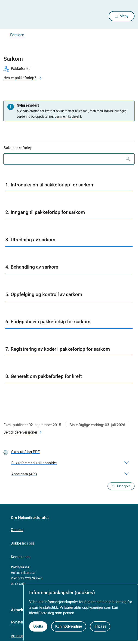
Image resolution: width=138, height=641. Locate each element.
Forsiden (17, 35)
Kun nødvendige (68, 626)
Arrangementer (23, 636)
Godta (38, 626)
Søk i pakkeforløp (17, 148)
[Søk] (128, 159)
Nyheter (17, 622)
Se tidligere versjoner (20, 432)
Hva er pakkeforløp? (19, 78)
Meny (124, 16)
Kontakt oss (20, 557)
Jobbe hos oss (23, 543)
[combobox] (69, 159)
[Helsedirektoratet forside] (9, 16)
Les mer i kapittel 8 (68, 116)
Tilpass (100, 626)
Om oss (17, 529)
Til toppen (121, 486)
